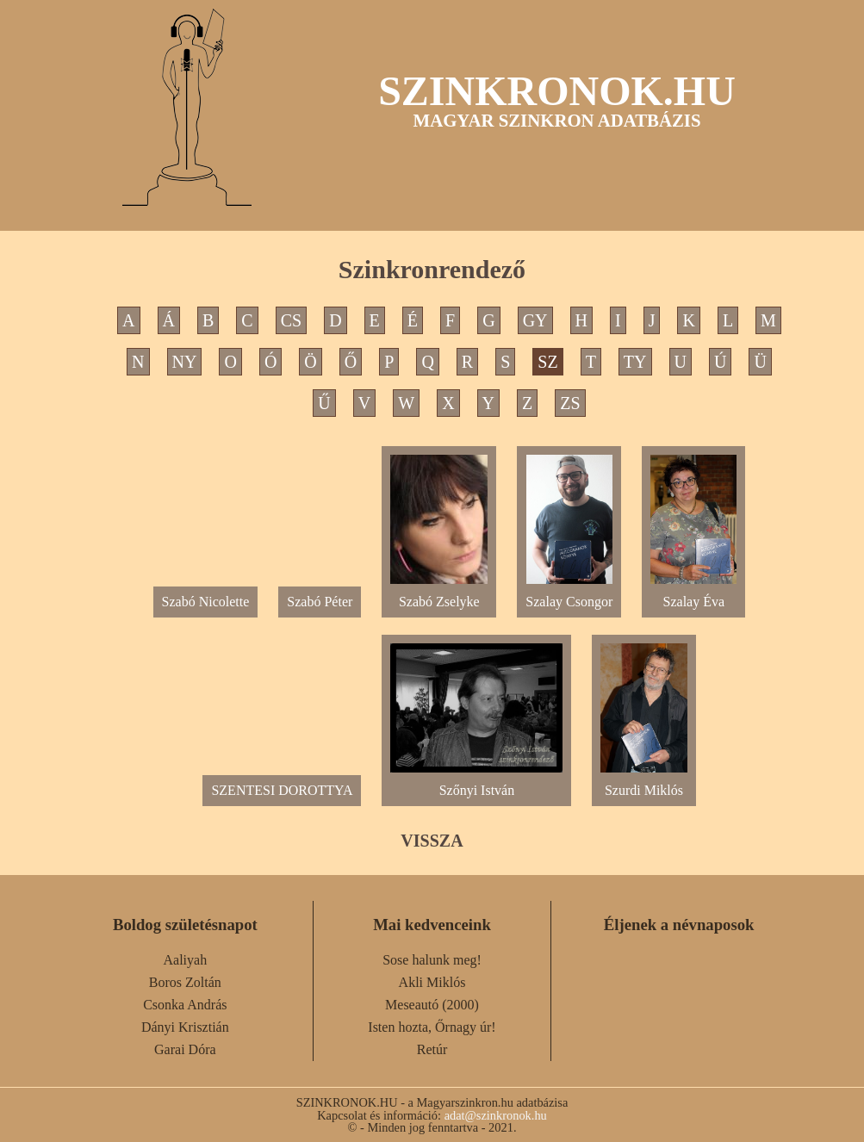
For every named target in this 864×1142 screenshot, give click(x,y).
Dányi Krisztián (185, 1027)
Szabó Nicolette (206, 601)
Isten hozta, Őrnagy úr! (431, 1027)
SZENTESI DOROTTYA (281, 790)
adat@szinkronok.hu (495, 1115)
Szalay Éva (693, 594)
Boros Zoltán (185, 982)
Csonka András (185, 1004)
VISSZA (432, 840)
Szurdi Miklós (643, 783)
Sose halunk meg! (432, 960)
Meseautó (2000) (432, 1004)
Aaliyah (186, 960)
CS (291, 320)
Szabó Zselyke (439, 594)
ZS (570, 403)
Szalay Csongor (568, 594)
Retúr (432, 1049)
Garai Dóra (185, 1049)
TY (635, 361)
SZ (547, 361)
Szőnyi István (476, 783)
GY (535, 320)
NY (184, 361)
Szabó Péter (319, 601)
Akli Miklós (432, 982)
